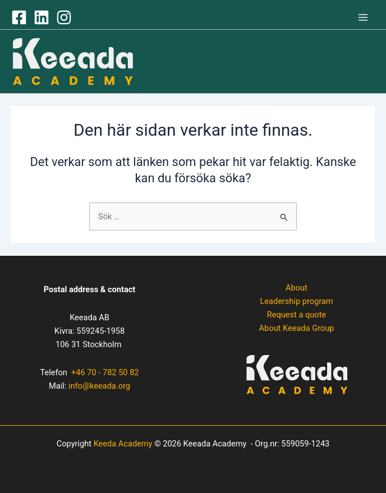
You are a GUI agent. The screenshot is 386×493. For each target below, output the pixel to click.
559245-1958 (100, 331)
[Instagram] (64, 17)
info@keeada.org (99, 386)
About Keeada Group (296, 328)
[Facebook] (19, 17)
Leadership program (296, 301)
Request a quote (296, 315)
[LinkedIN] (41, 17)
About (296, 288)
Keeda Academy (123, 444)
